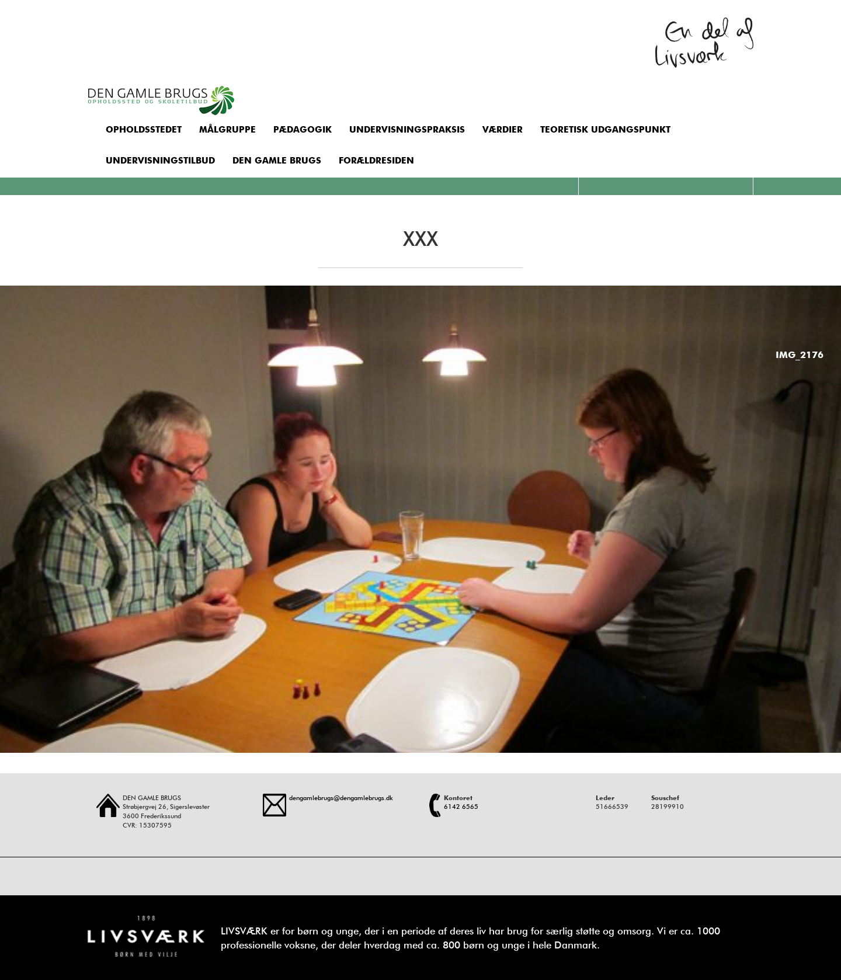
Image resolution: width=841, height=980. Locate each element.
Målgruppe (227, 129)
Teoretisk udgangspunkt (605, 129)
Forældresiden (376, 160)
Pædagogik (302, 129)
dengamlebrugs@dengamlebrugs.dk (341, 798)
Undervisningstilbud (160, 160)
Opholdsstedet (144, 129)
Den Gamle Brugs (276, 160)
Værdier (502, 129)
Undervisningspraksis (407, 129)
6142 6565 (461, 806)
